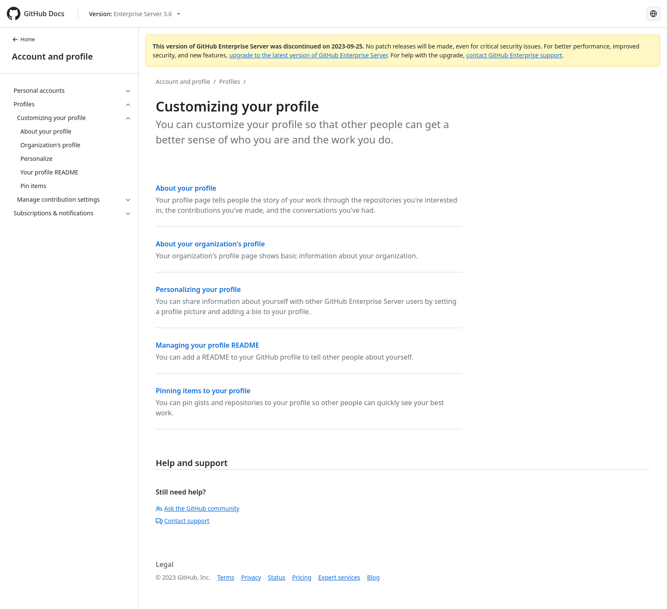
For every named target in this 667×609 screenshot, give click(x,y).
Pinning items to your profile (203, 390)
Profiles (229, 81)
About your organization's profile (210, 244)
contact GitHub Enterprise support (514, 55)
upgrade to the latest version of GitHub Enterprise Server (308, 55)
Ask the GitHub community (197, 508)
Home (23, 39)
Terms (225, 577)
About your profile (186, 188)
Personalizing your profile (198, 289)
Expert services (339, 577)
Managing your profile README (207, 345)
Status (276, 577)
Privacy (251, 577)
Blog (373, 577)
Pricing (301, 577)
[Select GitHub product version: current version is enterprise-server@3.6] (134, 13)
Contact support (182, 521)
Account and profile (52, 56)
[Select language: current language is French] (653, 13)
